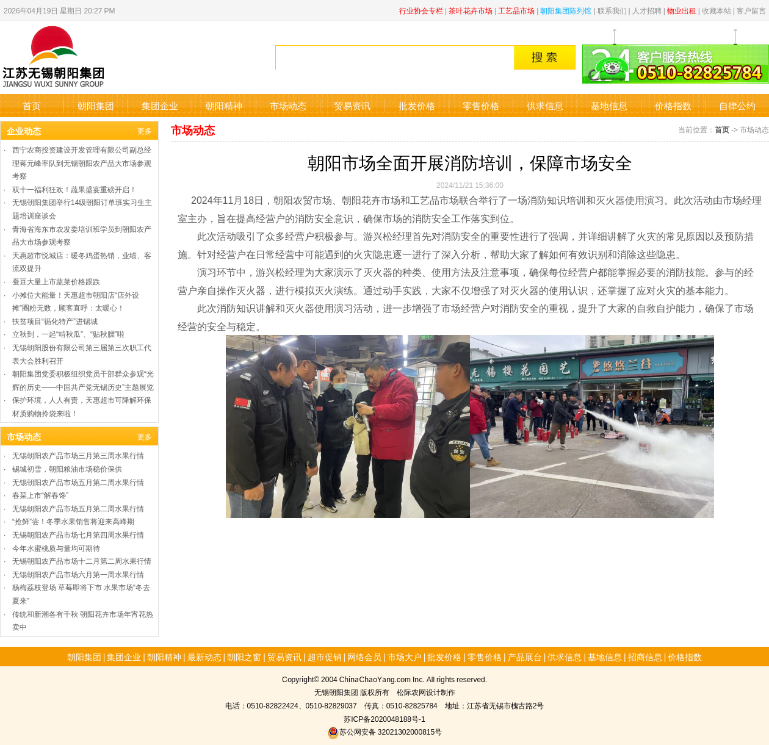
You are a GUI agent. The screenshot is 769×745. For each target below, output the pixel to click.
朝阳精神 (224, 105)
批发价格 (417, 105)
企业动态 (24, 130)
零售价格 (481, 105)
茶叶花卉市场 (471, 10)
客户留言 (751, 10)
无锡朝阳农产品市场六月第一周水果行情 (78, 574)
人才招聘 (647, 10)
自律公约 (737, 105)
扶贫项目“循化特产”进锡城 (55, 320)
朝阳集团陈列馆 (565, 10)
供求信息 (545, 105)
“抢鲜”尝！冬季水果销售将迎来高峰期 (73, 521)
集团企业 (160, 105)
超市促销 (325, 656)
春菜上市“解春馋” (40, 494)
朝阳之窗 (244, 656)
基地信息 (609, 105)
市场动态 (288, 105)
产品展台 (525, 656)
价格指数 (673, 105)
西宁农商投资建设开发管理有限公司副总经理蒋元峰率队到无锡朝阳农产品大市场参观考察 (81, 162)
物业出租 (681, 10)
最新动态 (204, 656)
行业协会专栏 (421, 10)
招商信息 (645, 656)
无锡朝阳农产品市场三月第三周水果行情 (78, 455)
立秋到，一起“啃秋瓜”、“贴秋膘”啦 (68, 333)
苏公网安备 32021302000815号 (384, 731)
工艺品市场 (516, 10)
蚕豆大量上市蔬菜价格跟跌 (56, 281)
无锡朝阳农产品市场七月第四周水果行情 (78, 534)
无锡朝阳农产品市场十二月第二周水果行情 (81, 560)
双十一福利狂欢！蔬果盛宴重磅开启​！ (74, 189)
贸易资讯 (352, 105)
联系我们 (612, 10)
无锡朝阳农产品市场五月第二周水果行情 (78, 482)
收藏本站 (716, 10)
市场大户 (405, 656)
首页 (32, 105)
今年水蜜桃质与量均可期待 (56, 547)
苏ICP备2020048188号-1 (384, 718)
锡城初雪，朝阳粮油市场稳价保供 (67, 468)
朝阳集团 (96, 105)
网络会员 (364, 656)
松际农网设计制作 (426, 691)
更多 (144, 130)
